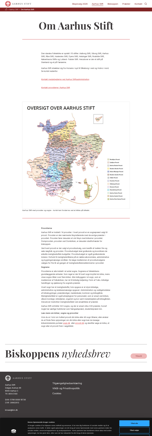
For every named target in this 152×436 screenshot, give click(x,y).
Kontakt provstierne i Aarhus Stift (55, 87)
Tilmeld (139, 356)
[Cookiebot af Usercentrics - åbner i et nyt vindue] (13, 431)
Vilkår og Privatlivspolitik (66, 388)
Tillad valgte (134, 415)
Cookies (56, 393)
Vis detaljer (110, 432)
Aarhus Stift (97, 4)
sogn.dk (66, 323)
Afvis (134, 422)
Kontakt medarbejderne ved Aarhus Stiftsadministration (65, 79)
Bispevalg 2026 (80, 4)
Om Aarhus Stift (27, 10)
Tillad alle (134, 408)
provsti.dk (79, 323)
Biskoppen (113, 4)
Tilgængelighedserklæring (67, 383)
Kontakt (138, 4)
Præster (126, 4)
